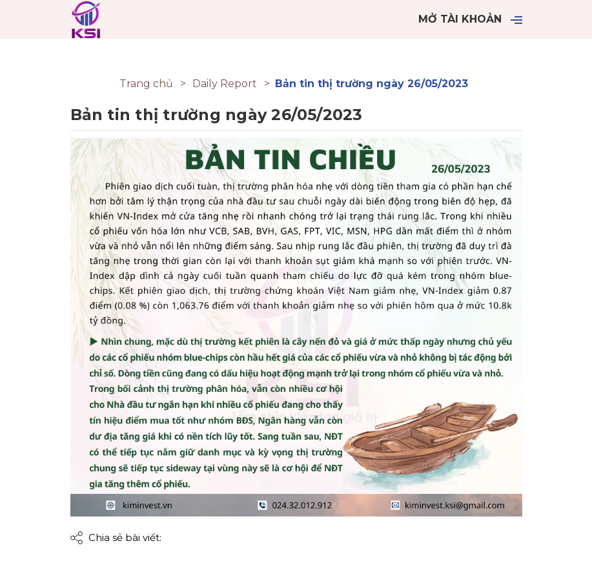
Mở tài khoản (460, 19)
